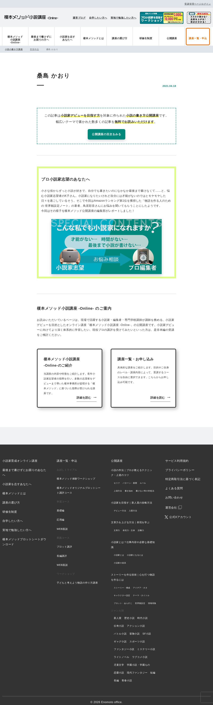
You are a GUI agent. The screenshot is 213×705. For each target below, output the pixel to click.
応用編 (60, 516)
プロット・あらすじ (123, 600)
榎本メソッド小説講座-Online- (15, 39)
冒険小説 (134, 630)
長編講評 (62, 552)
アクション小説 (136, 622)
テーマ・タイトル (141, 592)
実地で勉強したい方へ (123, 17)
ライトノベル (121, 653)
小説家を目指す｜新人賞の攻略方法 (131, 499)
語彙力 (141, 527)
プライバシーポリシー (180, 466)
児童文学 (119, 661)
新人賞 (117, 614)
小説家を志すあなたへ (67, 38)
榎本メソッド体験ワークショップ (76, 475)
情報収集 (152, 600)
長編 (116, 677)
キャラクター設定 (122, 592)
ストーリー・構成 (122, 584)
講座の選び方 (119, 38)
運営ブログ (79, 17)
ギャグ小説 (120, 638)
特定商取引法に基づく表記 (182, 475)
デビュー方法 (120, 507)
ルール (143, 480)
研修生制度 (145, 38)
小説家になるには (135, 552)
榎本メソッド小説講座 (31, 17)
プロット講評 (64, 543)
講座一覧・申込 (198, 38)
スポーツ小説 (137, 638)
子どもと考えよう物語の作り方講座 (77, 579)
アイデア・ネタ (140, 584)
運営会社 (171, 504)
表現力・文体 (129, 527)
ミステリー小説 (146, 645)
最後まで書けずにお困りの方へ (41, 38)
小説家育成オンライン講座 (20, 457)
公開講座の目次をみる (106, 134)
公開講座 (172, 38)
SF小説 (147, 630)
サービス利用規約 (177, 457)
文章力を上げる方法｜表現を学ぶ (130, 519)
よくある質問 (174, 485)
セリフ (117, 480)
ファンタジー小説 (124, 645)
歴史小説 (129, 614)
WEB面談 (62, 525)
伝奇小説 (119, 622)
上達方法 (118, 487)
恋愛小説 (119, 669)
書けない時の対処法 (145, 487)
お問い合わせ (174, 494)
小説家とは (119, 552)
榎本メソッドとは (93, 38)
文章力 (117, 527)
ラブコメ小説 (140, 653)
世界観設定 (140, 600)
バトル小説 (120, 630)
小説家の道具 (120, 560)
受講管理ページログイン (197, 4)
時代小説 (142, 614)
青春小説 (127, 677)
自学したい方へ (98, 17)
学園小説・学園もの (138, 661)
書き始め (129, 487)
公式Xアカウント (180, 513)
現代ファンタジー (137, 669)
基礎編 (60, 507)
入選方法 (133, 507)
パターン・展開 (130, 480)
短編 (152, 669)
